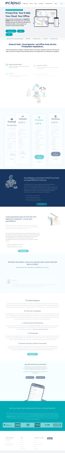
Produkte (41, 3)
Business (28, 190)
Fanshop (35, 451)
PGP (9, 35)
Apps (35, 3)
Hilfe (35, 442)
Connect (52, 188)
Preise (31, 3)
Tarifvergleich (23, 451)
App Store (32, 377)
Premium (56, 188)
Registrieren (11, 32)
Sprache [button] (49, 440)
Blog (35, 449)
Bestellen (20, 152)
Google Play (43, 377)
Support (35, 444)
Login (61, 3)
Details (12, 161)
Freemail (22, 449)
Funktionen (25, 3)
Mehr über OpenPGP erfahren (40, 332)
